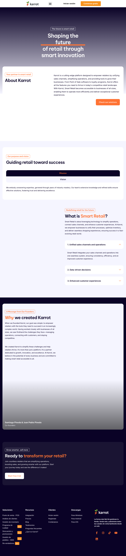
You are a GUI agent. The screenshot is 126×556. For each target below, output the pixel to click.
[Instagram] (103, 533)
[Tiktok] (109, 533)
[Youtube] (115, 533)
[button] (50, 4)
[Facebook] (96, 533)
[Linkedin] (96, 539)
